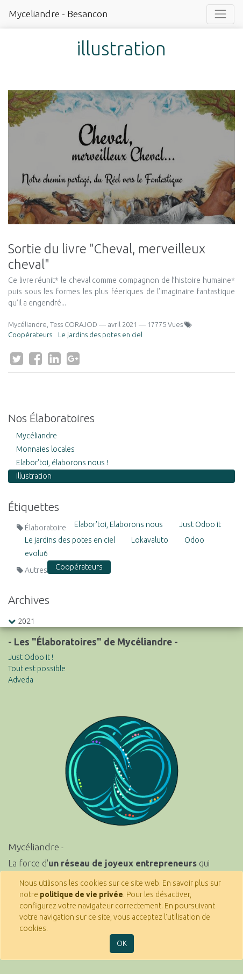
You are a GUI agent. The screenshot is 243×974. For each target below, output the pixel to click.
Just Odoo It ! (30, 657)
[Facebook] (35, 358)
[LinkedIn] (54, 358)
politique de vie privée (81, 894)
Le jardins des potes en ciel (100, 334)
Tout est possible (37, 668)
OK (122, 943)
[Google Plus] (73, 358)
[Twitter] (16, 358)
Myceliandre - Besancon (58, 14)
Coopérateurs (30, 334)
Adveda (20, 680)
